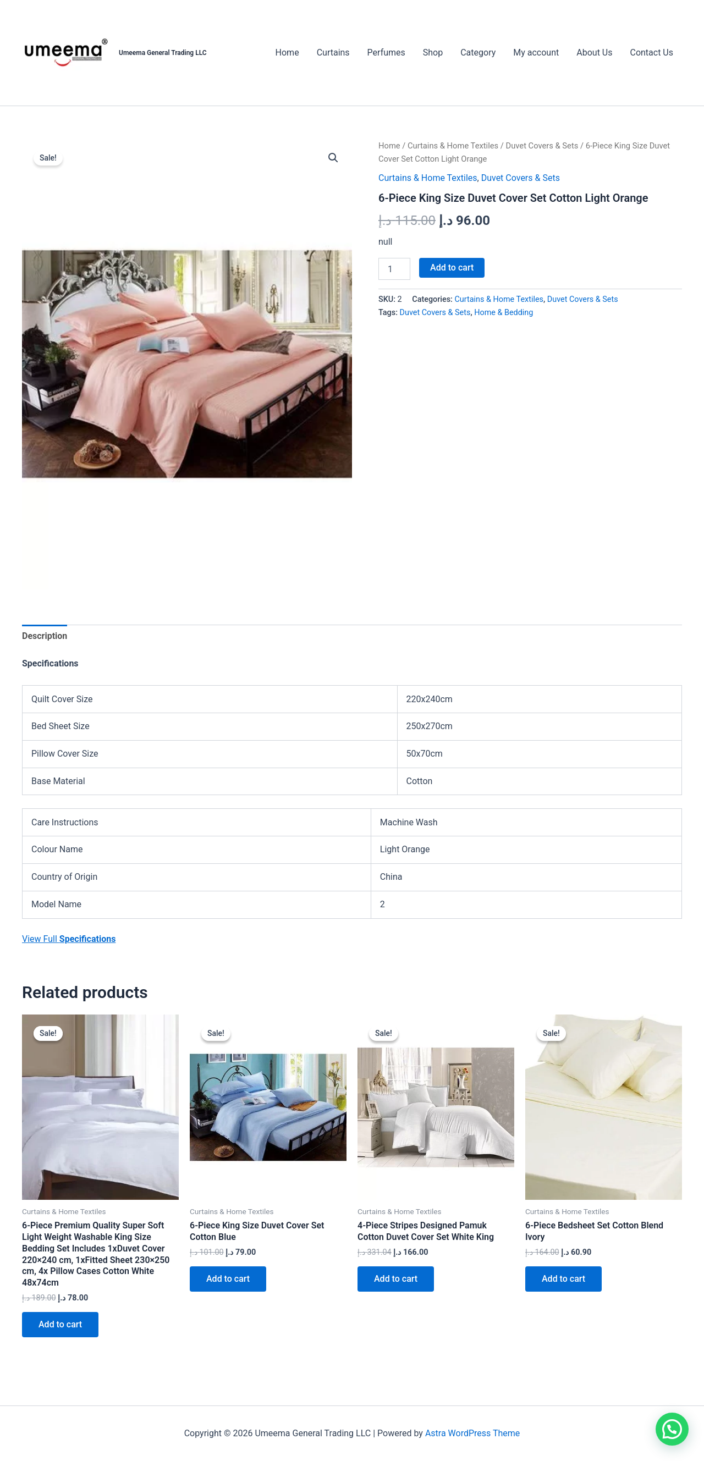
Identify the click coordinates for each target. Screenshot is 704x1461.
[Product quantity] (394, 269)
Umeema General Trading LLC (163, 53)
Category (478, 52)
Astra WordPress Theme (472, 1433)
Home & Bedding (503, 312)
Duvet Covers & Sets (542, 146)
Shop (433, 52)
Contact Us (651, 52)
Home (287, 52)
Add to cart (452, 267)
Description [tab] (44, 636)
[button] (333, 158)
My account (536, 52)
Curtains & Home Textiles (453, 146)
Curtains (333, 52)
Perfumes (386, 52)
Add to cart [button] (60, 1324)
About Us (594, 52)
